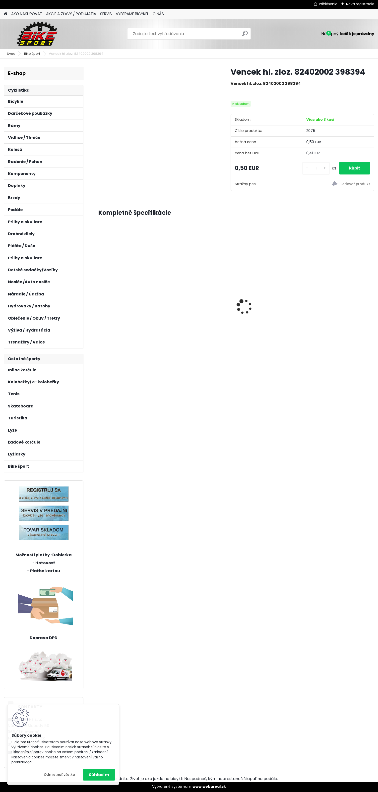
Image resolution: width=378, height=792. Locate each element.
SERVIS (106, 13)
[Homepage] (5, 14)
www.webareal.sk (209, 786)
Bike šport (32, 53)
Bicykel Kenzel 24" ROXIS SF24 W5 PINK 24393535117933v (270, 266)
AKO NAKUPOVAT (26, 13)
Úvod (11, 53)
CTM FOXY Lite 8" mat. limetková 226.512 (123, 291)
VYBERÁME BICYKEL (132, 13)
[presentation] (101, 298)
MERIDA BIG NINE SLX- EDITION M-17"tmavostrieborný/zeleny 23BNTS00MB (200, 309)
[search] (245, 35)
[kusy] (316, 168)
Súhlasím (99, 775)
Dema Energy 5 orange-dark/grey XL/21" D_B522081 (339, 294)
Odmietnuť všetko (59, 774)
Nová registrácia (360, 3)
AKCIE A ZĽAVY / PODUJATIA (71, 13)
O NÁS (158, 13)
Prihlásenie (328, 3)
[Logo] (38, 33)
